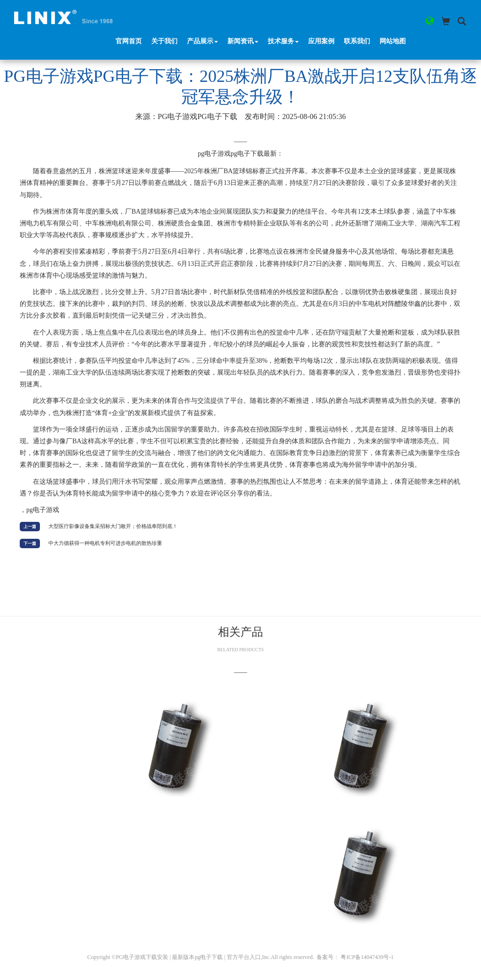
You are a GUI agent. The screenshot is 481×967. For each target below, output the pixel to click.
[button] (428, 21)
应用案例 (322, 18)
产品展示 (202, 18)
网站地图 (393, 18)
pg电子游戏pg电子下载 (197, 116)
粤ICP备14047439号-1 (367, 956)
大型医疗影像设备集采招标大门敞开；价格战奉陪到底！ (113, 526)
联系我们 (357, 18)
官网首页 (129, 18)
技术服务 (283, 18)
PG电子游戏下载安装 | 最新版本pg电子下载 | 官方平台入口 (188, 956)
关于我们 (165, 18)
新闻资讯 (243, 18)
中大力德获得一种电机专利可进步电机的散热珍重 (105, 543)
